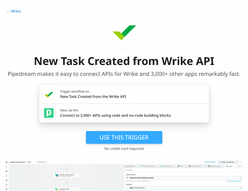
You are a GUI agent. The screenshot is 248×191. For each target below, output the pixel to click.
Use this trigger (123, 137)
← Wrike (13, 11)
